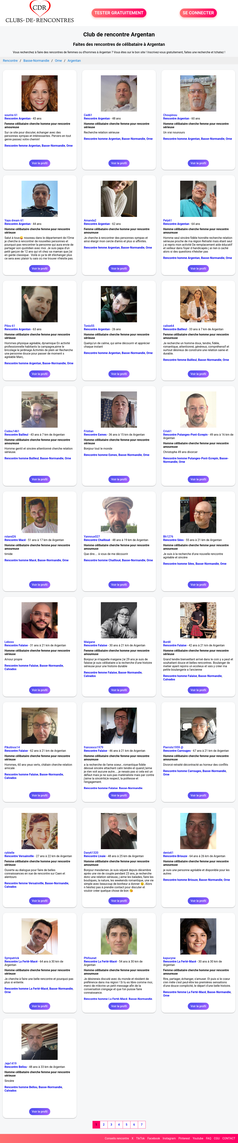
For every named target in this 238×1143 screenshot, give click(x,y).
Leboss (9, 642)
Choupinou (170, 115)
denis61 (168, 852)
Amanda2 (90, 220)
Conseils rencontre (117, 1138)
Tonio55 (89, 326)
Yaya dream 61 (14, 220)
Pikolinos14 (12, 747)
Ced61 (88, 115)
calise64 (168, 326)
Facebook (153, 1138)
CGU (217, 1138)
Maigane (89, 642)
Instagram (169, 1138)
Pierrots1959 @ (173, 747)
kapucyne (169, 958)
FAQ (208, 1138)
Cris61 (167, 431)
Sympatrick (12, 958)
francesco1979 (93, 747)
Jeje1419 (10, 1063)
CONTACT (228, 1138)
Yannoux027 (92, 536)
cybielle (9, 852)
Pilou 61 (10, 326)
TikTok (140, 1138)
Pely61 (167, 220)
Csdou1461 (12, 431)
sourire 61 (11, 115)
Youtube (198, 1138)
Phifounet (90, 958)
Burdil (167, 642)
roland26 (10, 536)
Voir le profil (39, 163)
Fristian (89, 431)
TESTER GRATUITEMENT (119, 13)
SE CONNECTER (198, 13)
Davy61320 (91, 852)
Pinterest (184, 1138)
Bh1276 (168, 536)
